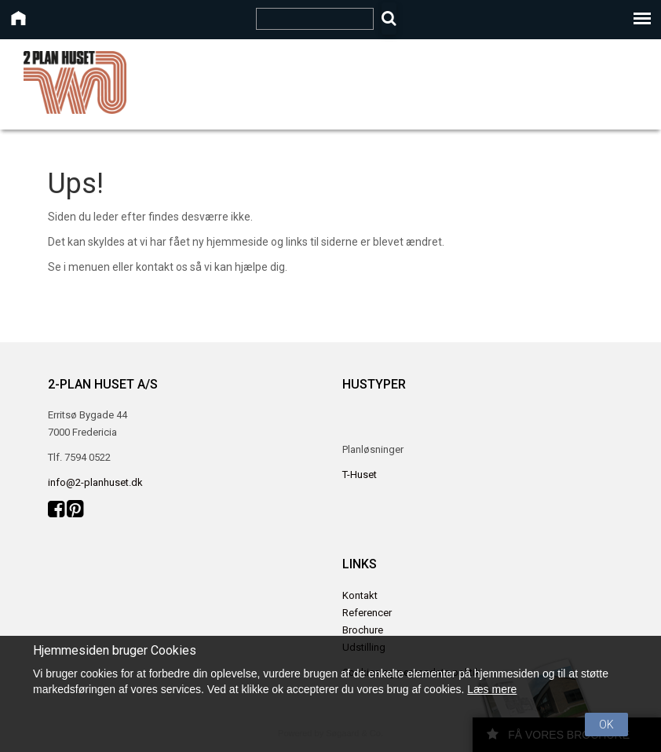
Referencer (367, 613)
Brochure (362, 630)
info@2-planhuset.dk (95, 482)
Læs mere (492, 689)
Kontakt (360, 595)
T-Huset (359, 474)
